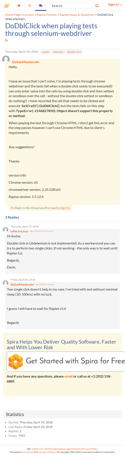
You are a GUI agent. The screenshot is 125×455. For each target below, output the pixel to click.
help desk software (47, 452)
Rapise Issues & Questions (77, 14)
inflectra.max (46, 284)
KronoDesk (27, 452)
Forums (28, 14)
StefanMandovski (43, 231)
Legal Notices (73, 448)
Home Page (12, 14)
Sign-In (65, 208)
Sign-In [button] (115, 4)
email (68, 376)
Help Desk (58, 448)
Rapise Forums (47, 14)
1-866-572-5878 (41, 448)
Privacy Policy (90, 448)
